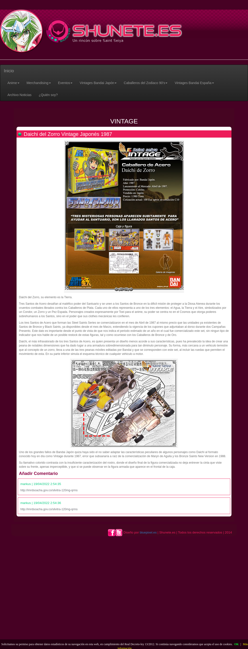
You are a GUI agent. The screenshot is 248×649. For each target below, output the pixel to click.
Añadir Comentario (38, 473)
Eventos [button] (65, 83)
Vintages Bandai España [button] (194, 83)
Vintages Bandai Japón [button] (98, 83)
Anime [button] (13, 83)
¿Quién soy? (48, 95)
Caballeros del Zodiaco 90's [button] (145, 83)
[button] (13, 83)
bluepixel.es (148, 532)
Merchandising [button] (39, 83)
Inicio (9, 70)
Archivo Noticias (19, 95)
